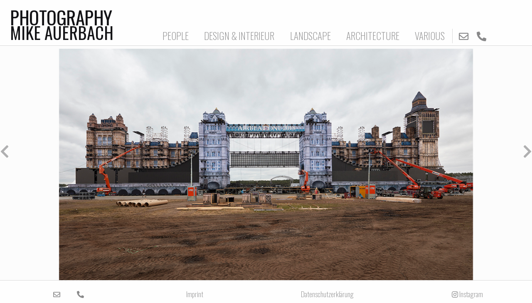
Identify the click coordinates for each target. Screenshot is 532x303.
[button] (133, 151)
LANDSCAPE (310, 35)
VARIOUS (430, 35)
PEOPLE (176, 35)
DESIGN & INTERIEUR (239, 35)
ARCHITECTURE (372, 35)
